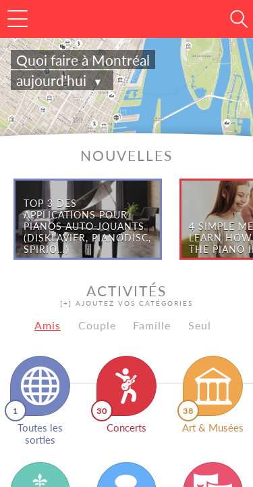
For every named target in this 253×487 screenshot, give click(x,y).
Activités (126, 294)
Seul (199, 325)
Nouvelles (126, 155)
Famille (152, 325)
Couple (97, 325)
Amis (47, 325)
